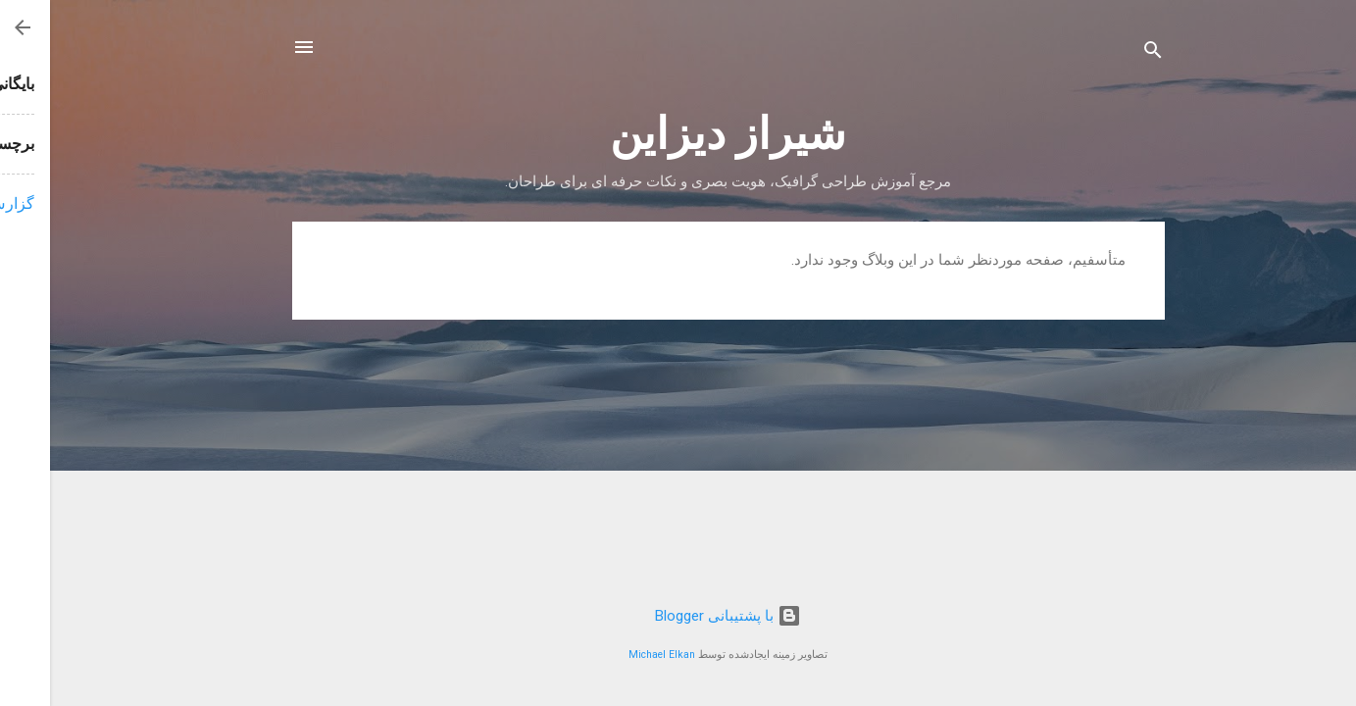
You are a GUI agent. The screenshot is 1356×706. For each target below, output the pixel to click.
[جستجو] (1103, 53)
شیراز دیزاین (678, 134)
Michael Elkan (611, 654)
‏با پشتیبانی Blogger (678, 616)
